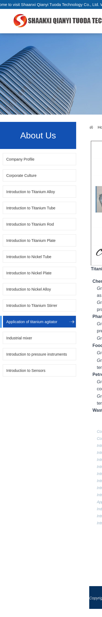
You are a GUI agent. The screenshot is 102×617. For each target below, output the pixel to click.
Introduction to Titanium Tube (30, 208)
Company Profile (20, 159)
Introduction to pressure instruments (36, 354)
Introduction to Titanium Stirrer (31, 305)
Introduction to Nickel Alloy (28, 289)
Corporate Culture (21, 175)
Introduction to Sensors (25, 370)
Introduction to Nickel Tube (28, 257)
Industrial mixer (19, 338)
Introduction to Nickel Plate (29, 273)
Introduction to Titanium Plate (30, 240)
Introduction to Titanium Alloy (30, 192)
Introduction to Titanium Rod (30, 224)
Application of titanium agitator (31, 322)
